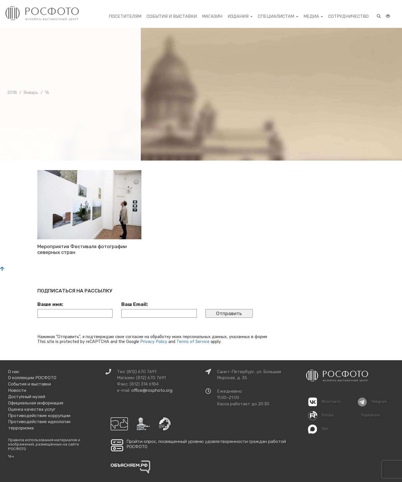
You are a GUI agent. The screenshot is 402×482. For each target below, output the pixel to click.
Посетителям (125, 16)
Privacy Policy (153, 341)
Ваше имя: (50, 304)
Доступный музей (26, 396)
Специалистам (278, 16)
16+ (11, 456)
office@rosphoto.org (151, 390)
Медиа (313, 16)
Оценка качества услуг (31, 409)
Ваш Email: (134, 304)
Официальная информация (35, 403)
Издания (240, 16)
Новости (17, 390)
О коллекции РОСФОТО (32, 377)
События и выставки (172, 16)
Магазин (212, 16)
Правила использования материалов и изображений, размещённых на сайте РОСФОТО (44, 444)
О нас (13, 371)
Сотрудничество (348, 16)
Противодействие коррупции (39, 415)
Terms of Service (192, 341)
